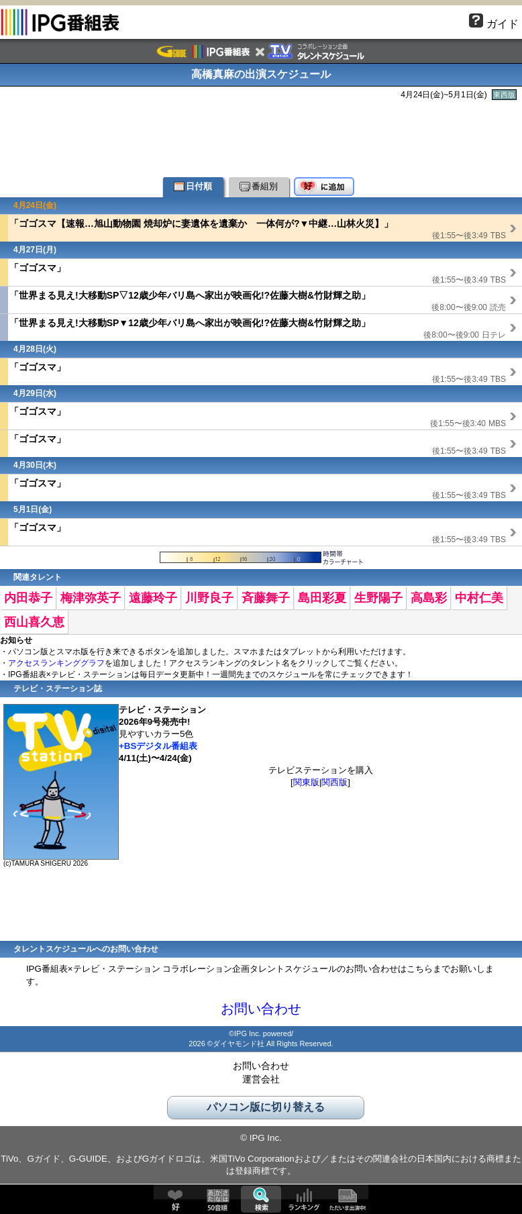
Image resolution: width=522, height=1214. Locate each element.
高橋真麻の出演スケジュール (261, 74)
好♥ (175, 1199)
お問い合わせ (261, 1008)
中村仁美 (479, 598)
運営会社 (261, 1079)
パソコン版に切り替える (266, 1107)
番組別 (259, 186)
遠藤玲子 (153, 598)
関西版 (334, 782)
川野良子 (209, 598)
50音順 (218, 1199)
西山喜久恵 (34, 622)
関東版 (306, 782)
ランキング (303, 1199)
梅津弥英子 (90, 598)
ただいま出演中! (346, 1199)
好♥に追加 (324, 187)
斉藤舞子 (266, 598)
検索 (261, 1199)
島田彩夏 (322, 598)
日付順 (193, 186)
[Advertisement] (261, 136)
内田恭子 (28, 598)
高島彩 (429, 598)
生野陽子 (378, 598)
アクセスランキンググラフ (56, 663)
